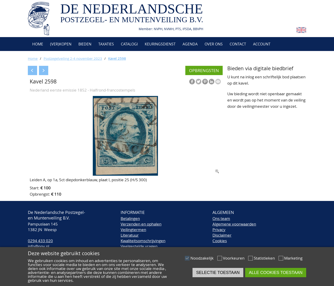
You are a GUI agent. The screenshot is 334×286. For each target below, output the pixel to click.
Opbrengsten (204, 70)
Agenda (190, 44)
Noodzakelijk (202, 258)
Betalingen (130, 218)
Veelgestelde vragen (139, 246)
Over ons (214, 44)
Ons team (221, 218)
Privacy (218, 229)
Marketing (293, 258)
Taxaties (106, 44)
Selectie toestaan (218, 272)
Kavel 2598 (117, 58)
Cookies (219, 240)
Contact (238, 44)
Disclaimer (221, 235)
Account (261, 44)
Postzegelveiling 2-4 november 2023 (73, 58)
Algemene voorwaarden (234, 224)
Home (37, 44)
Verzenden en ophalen (141, 224)
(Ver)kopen (60, 44)
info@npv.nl (38, 246)
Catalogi (129, 44)
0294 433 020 (40, 240)
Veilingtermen (133, 229)
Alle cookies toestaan (275, 272)
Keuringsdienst (160, 44)
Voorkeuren (233, 258)
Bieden (84, 44)
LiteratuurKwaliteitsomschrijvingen (143, 237)
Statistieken (264, 258)
